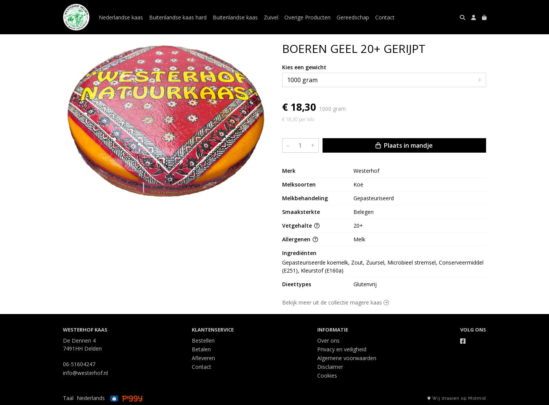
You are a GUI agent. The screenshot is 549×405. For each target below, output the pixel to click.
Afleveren (203, 358)
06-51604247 (79, 364)
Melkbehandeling (305, 198)
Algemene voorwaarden (346, 358)
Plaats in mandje (404, 145)
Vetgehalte (300, 225)
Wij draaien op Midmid (456, 398)
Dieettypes (296, 284)
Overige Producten (307, 17)
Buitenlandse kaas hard (178, 17)
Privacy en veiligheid (341, 349)
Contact (385, 17)
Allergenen (300, 239)
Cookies (327, 375)
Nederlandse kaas (121, 17)
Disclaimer (330, 366)
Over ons (328, 340)
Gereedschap (353, 17)
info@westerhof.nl (85, 372)
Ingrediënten (299, 253)
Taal (68, 398)
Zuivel (271, 17)
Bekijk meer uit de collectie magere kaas (335, 302)
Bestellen (203, 340)
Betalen (201, 349)
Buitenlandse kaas (235, 17)
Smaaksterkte (301, 211)
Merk (288, 170)
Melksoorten (299, 184)
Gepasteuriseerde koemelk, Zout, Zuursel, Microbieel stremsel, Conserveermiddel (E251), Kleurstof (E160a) (383, 266)
